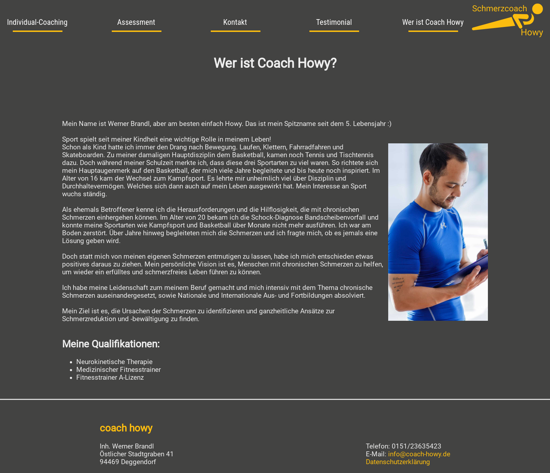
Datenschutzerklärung (398, 462)
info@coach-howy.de (419, 454)
